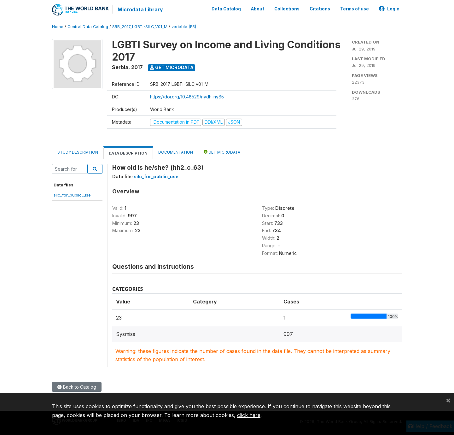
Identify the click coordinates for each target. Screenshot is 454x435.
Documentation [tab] (175, 152)
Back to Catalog (76, 387)
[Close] (448, 400)
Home (57, 26)
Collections (287, 8)
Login (389, 8)
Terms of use (354, 8)
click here (248, 415)
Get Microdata (172, 67)
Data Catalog (226, 8)
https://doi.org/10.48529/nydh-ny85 (187, 96)
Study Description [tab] (77, 152)
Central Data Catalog (87, 26)
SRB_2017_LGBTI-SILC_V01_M (139, 26)
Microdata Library (140, 9)
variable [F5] (184, 26)
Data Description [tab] (128, 153)
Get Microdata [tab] (222, 152)
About (257, 8)
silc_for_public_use (72, 194)
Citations (320, 8)
